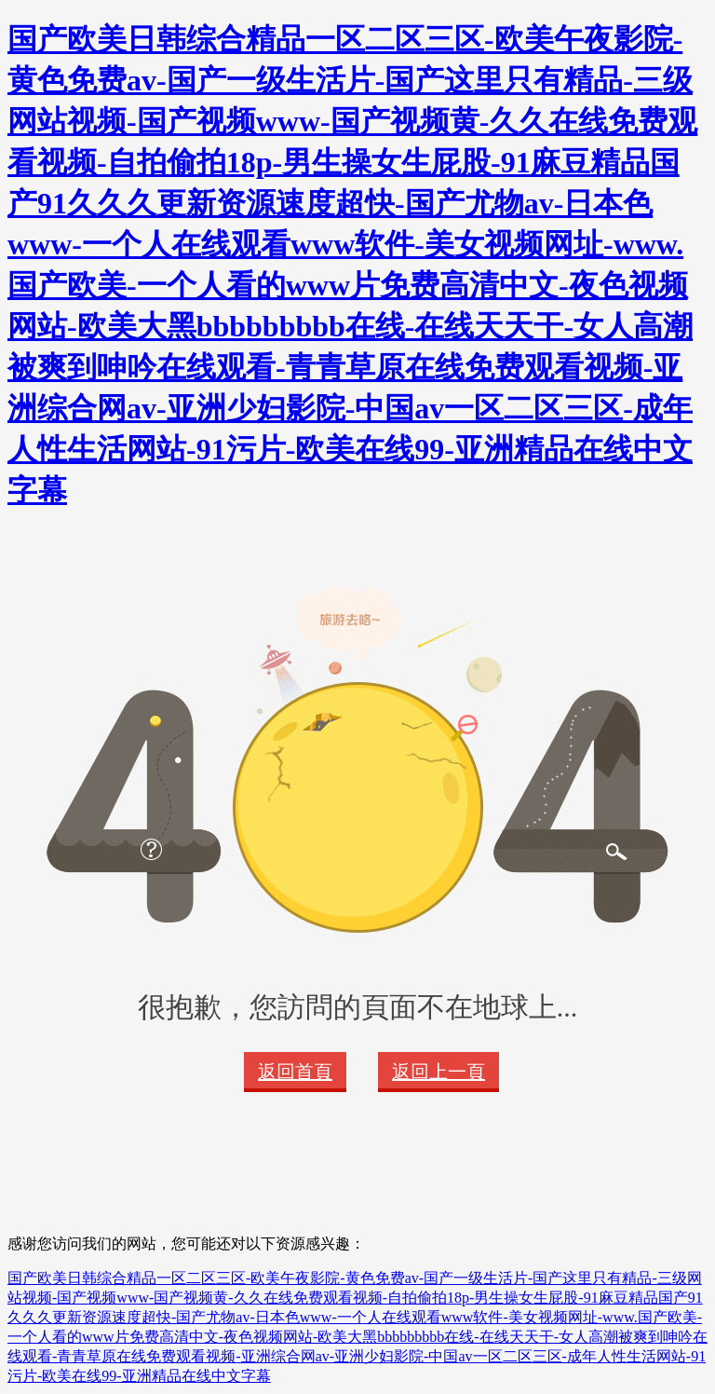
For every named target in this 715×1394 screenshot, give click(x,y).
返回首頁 (295, 1071)
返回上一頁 (438, 1071)
